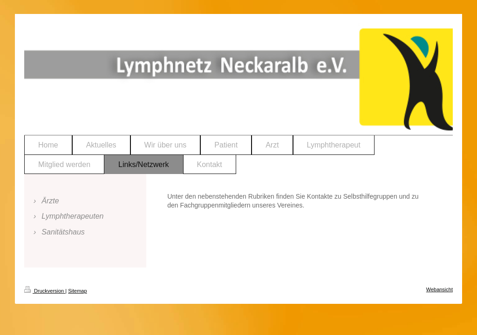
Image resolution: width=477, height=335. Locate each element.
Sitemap (77, 291)
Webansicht (439, 289)
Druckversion (44, 291)
